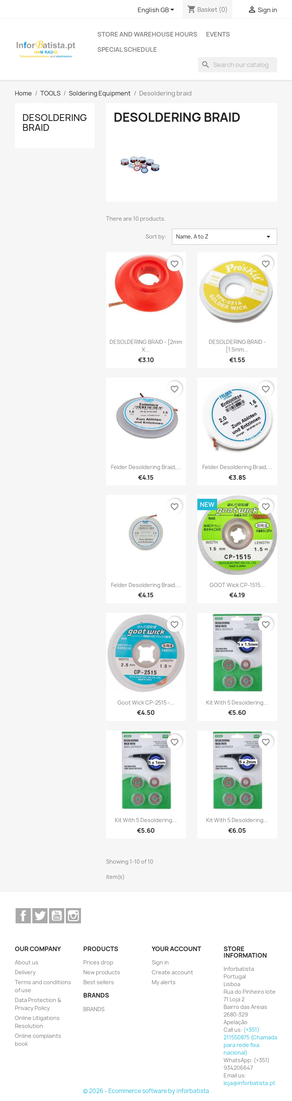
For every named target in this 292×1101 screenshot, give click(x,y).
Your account (176, 949)
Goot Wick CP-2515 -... (146, 702)
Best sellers (98, 982)
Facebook (23, 915)
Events (218, 34)
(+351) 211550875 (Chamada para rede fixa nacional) (250, 1041)
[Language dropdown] (157, 10)
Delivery (25, 972)
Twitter (40, 915)
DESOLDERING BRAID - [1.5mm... (237, 345)
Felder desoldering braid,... (146, 467)
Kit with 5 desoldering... (237, 702)
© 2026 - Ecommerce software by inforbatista (146, 1091)
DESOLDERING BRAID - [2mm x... (146, 345)
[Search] (237, 64)
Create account (172, 972)
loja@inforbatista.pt (249, 1083)
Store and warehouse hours (147, 34)
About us (26, 962)
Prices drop (98, 962)
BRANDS (94, 1009)
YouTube (56, 915)
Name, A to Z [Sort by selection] (224, 236)
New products (101, 972)
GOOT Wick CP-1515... (237, 585)
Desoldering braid (54, 122)
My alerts (164, 982)
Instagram (73, 915)
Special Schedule (127, 49)
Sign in (160, 962)
